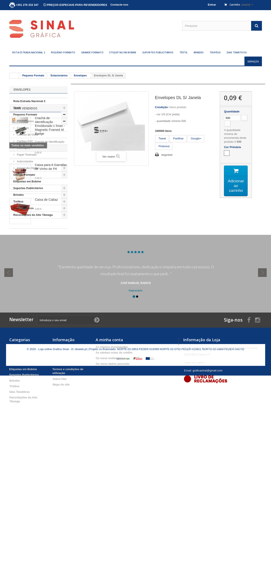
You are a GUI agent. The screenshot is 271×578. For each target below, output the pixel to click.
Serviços (253, 61)
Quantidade (231, 111)
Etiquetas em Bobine (122, 52)
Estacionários (25, 121)
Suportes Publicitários (157, 52)
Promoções (60, 487)
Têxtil (183, 52)
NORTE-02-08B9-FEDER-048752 (223, 551)
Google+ (195, 138)
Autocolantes (24, 161)
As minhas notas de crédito (114, 493)
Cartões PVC (24, 141)
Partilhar (178, 138)
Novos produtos (63, 493)
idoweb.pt (81, 551)
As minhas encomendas (112, 487)
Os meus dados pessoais (112, 504)
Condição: (162, 107)
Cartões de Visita (27, 134)
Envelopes (23, 148)
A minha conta (109, 480)
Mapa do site (61, 525)
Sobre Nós (59, 519)
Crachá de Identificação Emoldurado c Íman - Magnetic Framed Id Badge (50, 245)
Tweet (162, 138)
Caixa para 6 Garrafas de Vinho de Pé (51, 286)
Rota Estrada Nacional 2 (28, 52)
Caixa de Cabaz (46, 319)
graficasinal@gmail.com (207, 511)
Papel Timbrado (26, 154)
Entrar (212, 4)
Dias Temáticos (237, 52)
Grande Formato (92, 52)
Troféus (215, 52)
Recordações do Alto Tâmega (33, 214)
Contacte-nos (119, 4)
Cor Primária (233, 147)
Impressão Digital (27, 168)
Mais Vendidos (25, 228)
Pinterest (164, 146)
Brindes (199, 52)
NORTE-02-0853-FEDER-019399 (138, 551)
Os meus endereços (109, 499)
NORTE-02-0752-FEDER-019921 (180, 551)
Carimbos (22, 127)
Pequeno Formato (63, 52)
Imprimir (167, 154)
